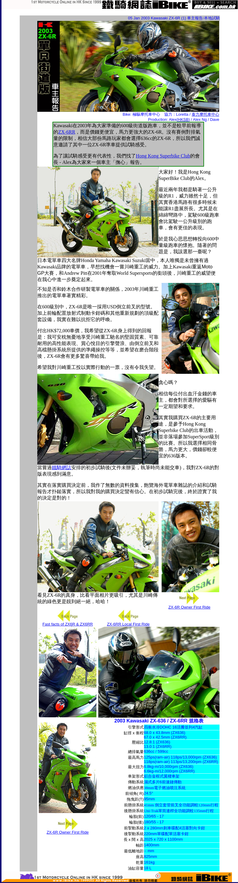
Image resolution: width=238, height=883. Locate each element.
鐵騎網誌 (61, 467)
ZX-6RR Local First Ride (128, 624)
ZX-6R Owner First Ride (189, 607)
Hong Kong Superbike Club (163, 155)
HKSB (183, 119)
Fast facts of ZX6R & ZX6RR (67, 624)
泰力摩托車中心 (205, 114)
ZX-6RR (66, 131)
